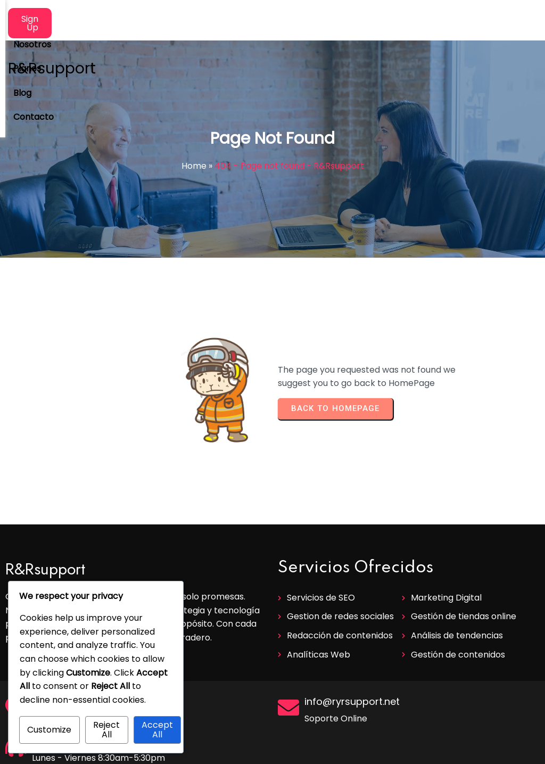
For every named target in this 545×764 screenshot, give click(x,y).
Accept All (157, 730)
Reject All (106, 730)
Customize (49, 730)
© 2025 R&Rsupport (272, 751)
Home (194, 166)
